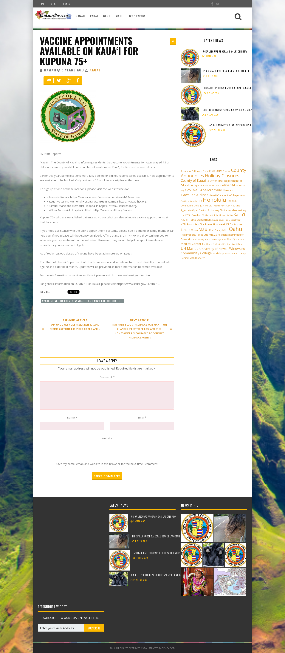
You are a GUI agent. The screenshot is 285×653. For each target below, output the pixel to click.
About (54, 4)
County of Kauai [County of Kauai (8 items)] (193, 180)
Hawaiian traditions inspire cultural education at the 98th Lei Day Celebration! (243, 87)
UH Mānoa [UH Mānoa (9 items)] (190, 248)
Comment (107, 377)
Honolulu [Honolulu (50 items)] (214, 199)
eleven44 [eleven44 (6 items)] (228, 185)
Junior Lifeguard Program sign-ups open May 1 (225, 51)
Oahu (106, 16)
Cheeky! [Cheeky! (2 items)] (226, 171)
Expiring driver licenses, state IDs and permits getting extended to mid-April (72, 324)
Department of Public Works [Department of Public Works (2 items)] (207, 185)
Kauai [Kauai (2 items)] (215, 220)
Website (107, 438)
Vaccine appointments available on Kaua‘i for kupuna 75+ (89, 51)
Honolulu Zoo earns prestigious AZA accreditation (227, 109)
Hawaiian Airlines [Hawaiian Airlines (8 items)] (194, 195)
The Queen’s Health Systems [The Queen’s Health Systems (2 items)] (212, 239)
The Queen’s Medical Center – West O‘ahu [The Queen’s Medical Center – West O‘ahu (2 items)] (222, 244)
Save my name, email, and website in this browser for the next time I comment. (107, 464)
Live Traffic (136, 16)
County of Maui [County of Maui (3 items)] (215, 181)
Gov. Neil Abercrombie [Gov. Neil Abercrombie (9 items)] (203, 190)
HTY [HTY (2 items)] (186, 215)
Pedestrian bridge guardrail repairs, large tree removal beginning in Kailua (241, 71)
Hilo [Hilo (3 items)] (200, 201)
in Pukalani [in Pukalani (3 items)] (195, 215)
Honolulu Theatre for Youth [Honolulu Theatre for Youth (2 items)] (216, 205)
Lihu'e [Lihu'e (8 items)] (185, 229)
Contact (67, 4)
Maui (119, 16)
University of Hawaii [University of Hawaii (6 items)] (213, 249)
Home (42, 4)
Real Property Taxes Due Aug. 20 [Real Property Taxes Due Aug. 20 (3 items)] (199, 234)
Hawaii (80, 16)
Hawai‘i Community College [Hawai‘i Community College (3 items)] (224, 195)
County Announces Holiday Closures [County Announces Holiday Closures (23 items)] (213, 173)
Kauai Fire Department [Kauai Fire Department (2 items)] (230, 220)
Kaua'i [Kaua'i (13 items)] (239, 214)
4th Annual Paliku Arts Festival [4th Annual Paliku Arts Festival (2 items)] (195, 171)
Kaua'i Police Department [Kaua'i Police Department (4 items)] (196, 219)
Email (141, 417)
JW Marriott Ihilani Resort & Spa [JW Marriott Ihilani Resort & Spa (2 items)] (217, 215)
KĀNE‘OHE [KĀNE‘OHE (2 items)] (237, 224)
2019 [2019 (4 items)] (219, 171)
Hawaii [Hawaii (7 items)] (228, 190)
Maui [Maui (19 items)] (203, 229)
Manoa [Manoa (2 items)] (194, 230)
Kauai (94, 16)
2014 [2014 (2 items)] (212, 171)
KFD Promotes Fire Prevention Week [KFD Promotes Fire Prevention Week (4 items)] (203, 224)
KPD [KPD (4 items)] (229, 224)
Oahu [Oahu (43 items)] (235, 228)
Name (72, 417)
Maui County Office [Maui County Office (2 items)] (218, 230)
